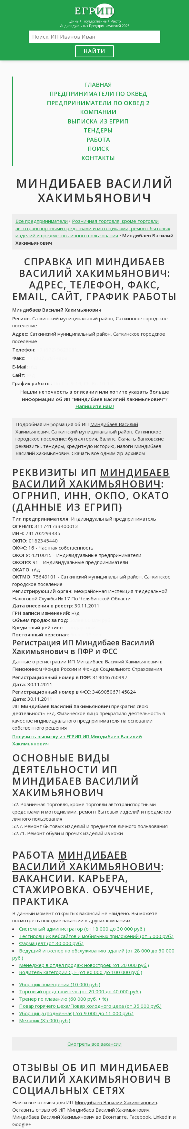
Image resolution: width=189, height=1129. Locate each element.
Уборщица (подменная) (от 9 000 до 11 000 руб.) (76, 1013)
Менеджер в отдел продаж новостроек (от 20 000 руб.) (84, 965)
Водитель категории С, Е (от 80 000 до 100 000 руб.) (80, 972)
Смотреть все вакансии (94, 1044)
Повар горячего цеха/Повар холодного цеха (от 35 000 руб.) (90, 1006)
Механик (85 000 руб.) (44, 1020)
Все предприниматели (41, 221)
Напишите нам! (94, 406)
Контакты (98, 158)
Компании (98, 112)
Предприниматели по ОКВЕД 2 (98, 103)
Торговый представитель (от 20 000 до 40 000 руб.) (80, 991)
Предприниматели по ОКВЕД (98, 93)
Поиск (98, 148)
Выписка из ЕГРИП (98, 121)
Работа (98, 139)
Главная (98, 84)
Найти (94, 51)
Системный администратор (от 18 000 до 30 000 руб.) (82, 928)
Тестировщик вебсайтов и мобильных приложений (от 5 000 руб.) (96, 936)
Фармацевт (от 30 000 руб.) (51, 943)
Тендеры (98, 130)
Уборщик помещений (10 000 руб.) (59, 984)
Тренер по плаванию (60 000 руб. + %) (63, 999)
